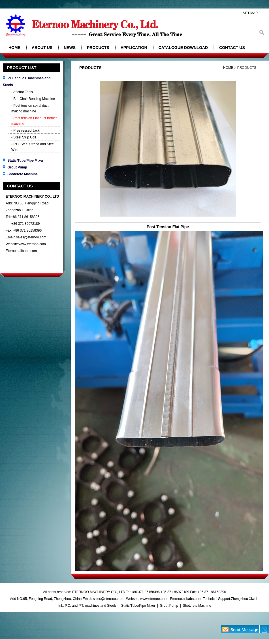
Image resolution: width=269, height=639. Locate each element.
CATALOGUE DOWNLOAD (183, 47)
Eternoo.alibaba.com (21, 251)
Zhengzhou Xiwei (244, 599)
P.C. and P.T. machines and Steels (91, 606)
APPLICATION (134, 47)
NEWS (70, 47)
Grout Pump (17, 167)
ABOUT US (42, 47)
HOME (14, 47)
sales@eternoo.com (31, 237)
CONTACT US (232, 47)
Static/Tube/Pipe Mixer (25, 161)
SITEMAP (250, 13)
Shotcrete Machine (22, 174)
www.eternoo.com (32, 244)
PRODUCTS (98, 47)
